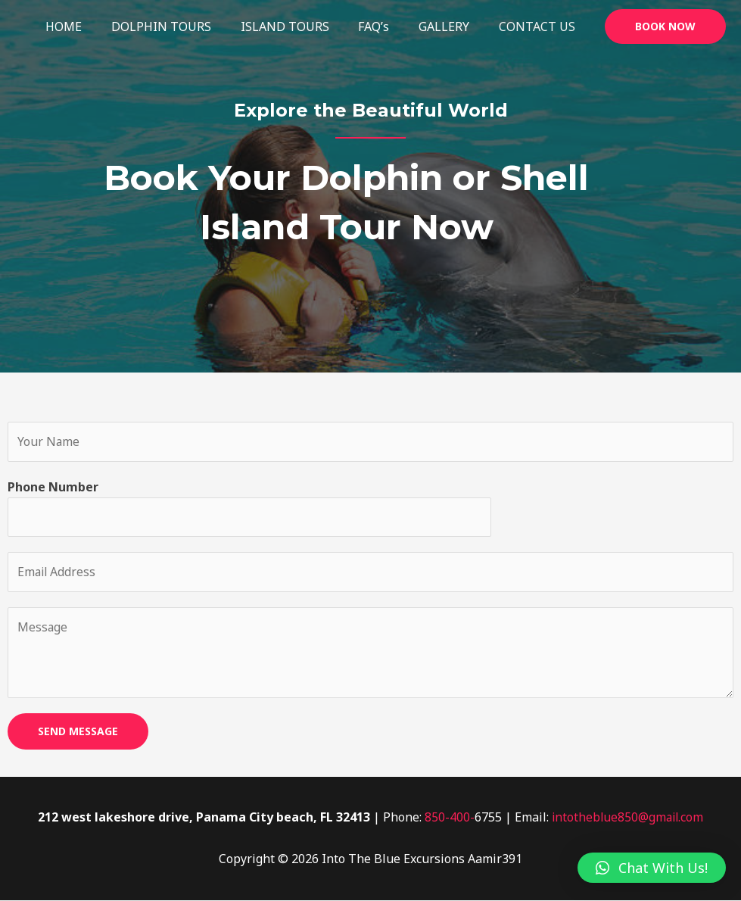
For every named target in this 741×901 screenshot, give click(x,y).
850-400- (448, 818)
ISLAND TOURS (302, 26)
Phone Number (53, 487)
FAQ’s (386, 26)
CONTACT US (539, 26)
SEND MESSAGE (78, 732)
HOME (91, 26)
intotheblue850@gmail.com (627, 818)
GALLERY (451, 26)
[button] (652, 868)
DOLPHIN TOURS (184, 26)
